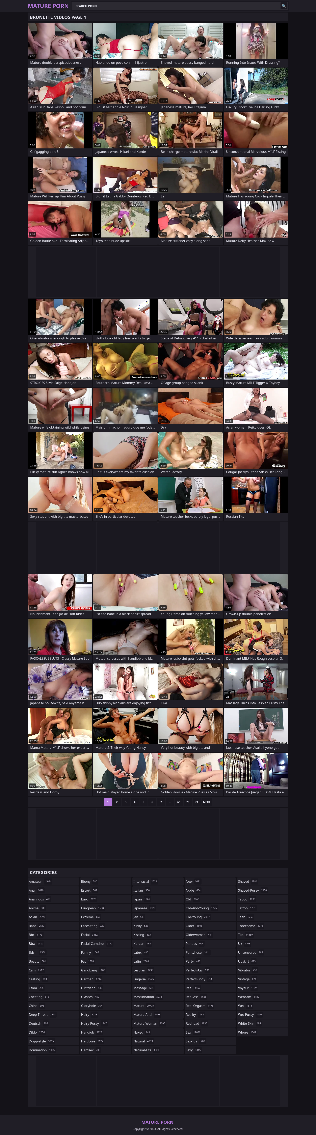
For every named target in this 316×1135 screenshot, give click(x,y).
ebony (89, 881)
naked (142, 1032)
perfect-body (199, 979)
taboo (247, 899)
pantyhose (198, 952)
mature (144, 1006)
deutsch (39, 1023)
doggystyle (42, 1041)
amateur (40, 881)
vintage (247, 979)
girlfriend (92, 988)
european (93, 908)
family (90, 952)
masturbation (148, 997)
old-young (198, 917)
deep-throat (43, 1015)
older (194, 926)
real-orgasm (200, 1006)
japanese (144, 908)
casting (38, 979)
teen (246, 917)
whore (247, 1032)
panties (195, 944)
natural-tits (146, 1050)
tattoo (247, 908)
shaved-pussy (253, 890)
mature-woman (149, 1023)
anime (37, 908)
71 (196, 802)
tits (246, 935)
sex (193, 1032)
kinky (141, 926)
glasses (90, 997)
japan (142, 899)
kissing (142, 935)
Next (207, 802)
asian (37, 917)
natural (143, 1041)
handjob (92, 1032)
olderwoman (199, 935)
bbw (36, 944)
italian (142, 890)
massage (143, 988)
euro (89, 899)
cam (37, 970)
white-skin (250, 1023)
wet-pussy (250, 1015)
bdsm (38, 952)
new (194, 881)
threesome (251, 926)
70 (187, 802)
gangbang (93, 970)
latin (141, 961)
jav (139, 917)
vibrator (248, 970)
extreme (91, 917)
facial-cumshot (97, 944)
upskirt (247, 961)
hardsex (91, 1050)
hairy (89, 1015)
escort (89, 890)
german (92, 979)
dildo (37, 1032)
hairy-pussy (94, 1023)
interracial (145, 881)
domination (42, 1050)
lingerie (144, 979)
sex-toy (196, 1041)
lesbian (143, 970)
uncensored (251, 952)
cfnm (37, 988)
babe (37, 926)
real (193, 988)
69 (179, 802)
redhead (197, 1023)
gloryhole (92, 1006)
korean (142, 944)
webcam (249, 997)
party (193, 961)
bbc (36, 935)
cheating (39, 997)
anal (37, 890)
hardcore (92, 1041)
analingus (40, 899)
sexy (194, 1050)
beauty (38, 961)
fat (88, 961)
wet (245, 1006)
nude (194, 890)
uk (244, 944)
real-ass (196, 997)
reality (195, 1015)
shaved (248, 881)
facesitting (93, 926)
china (37, 1006)
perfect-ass (198, 970)
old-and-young (202, 908)
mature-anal (147, 1015)
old (193, 899)
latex (141, 952)
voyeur (248, 988)
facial (90, 935)
